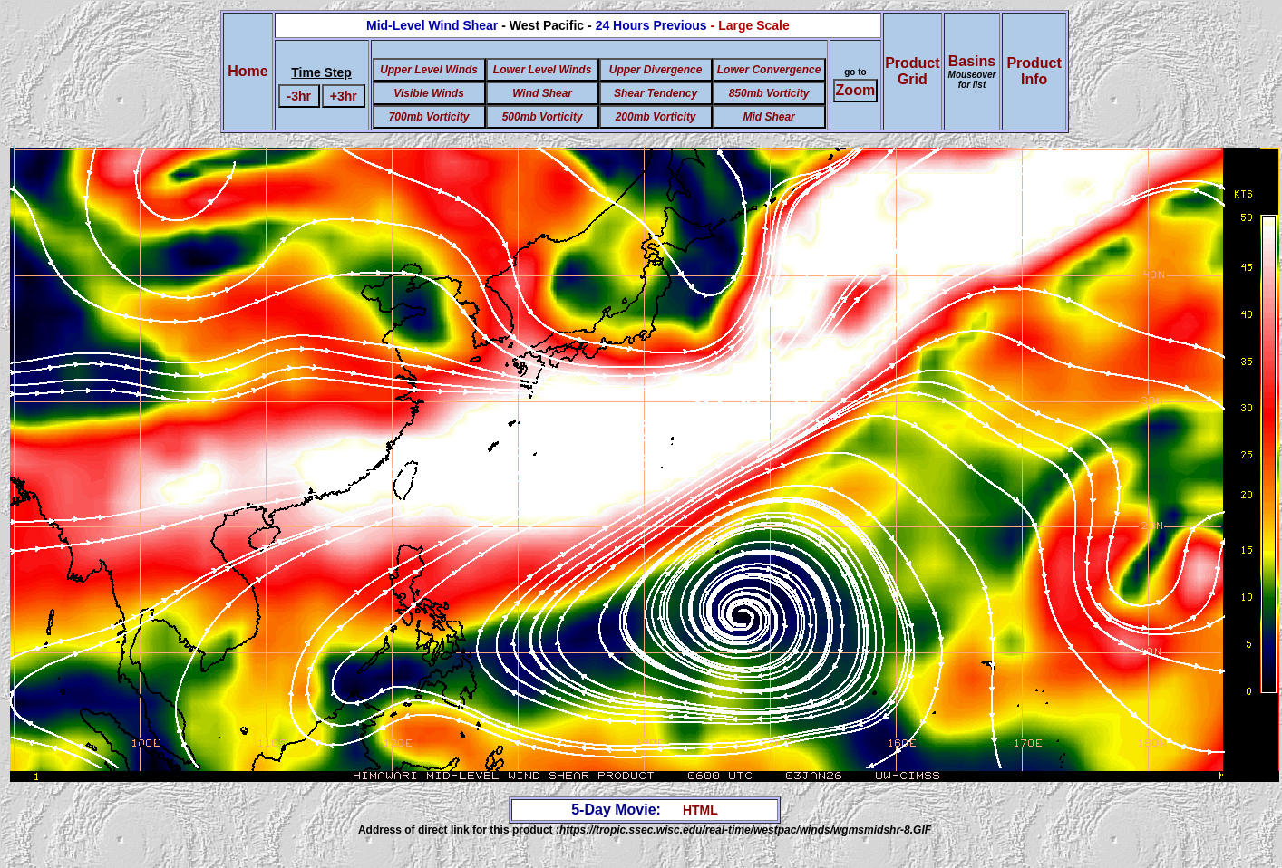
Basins (972, 71)
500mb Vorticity (542, 117)
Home (247, 71)
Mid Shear (768, 117)
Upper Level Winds (429, 69)
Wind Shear (542, 93)
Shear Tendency (655, 93)
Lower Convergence (769, 69)
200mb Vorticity (656, 117)
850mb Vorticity (769, 93)
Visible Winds (428, 93)
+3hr (343, 96)
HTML (700, 810)
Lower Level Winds (542, 69)
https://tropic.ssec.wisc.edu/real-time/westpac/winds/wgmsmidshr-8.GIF (745, 830)
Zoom (856, 90)
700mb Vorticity (429, 117)
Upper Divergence (656, 69)
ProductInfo (1033, 71)
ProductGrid (912, 71)
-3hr (299, 96)
